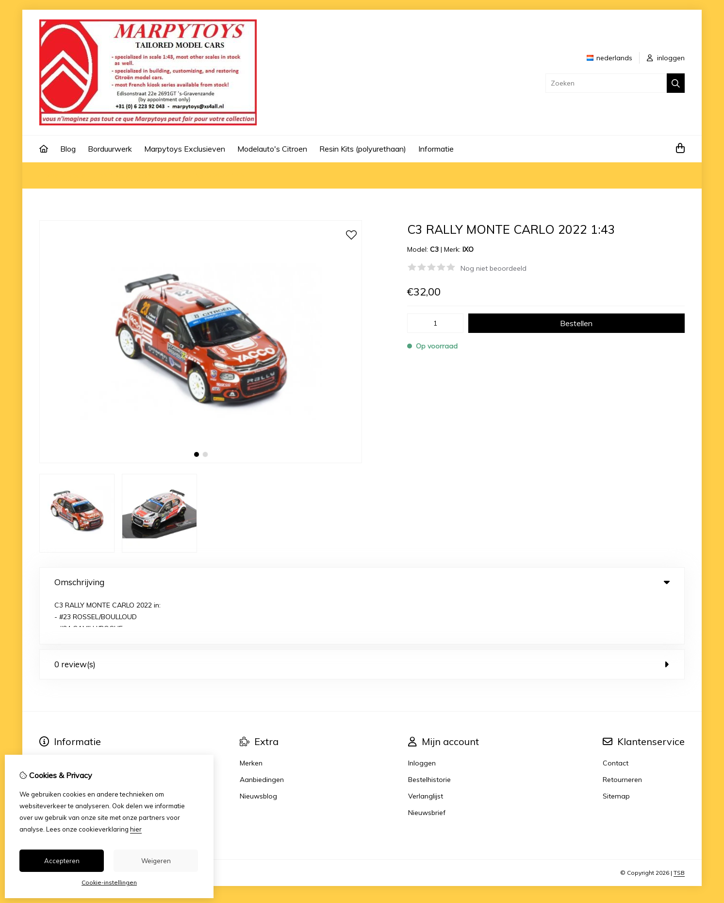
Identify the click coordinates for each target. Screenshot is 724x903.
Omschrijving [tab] (362, 582)
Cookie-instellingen (109, 882)
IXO (468, 249)
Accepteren (62, 861)
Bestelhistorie (429, 732)
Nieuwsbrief (426, 765)
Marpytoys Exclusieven (184, 149)
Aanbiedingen (262, 732)
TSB (679, 825)
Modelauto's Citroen (272, 149)
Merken (251, 716)
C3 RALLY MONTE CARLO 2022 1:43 (188, 175)
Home (49, 175)
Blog (68, 149)
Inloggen (422, 716)
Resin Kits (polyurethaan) (362, 149)
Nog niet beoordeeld (494, 268)
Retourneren (622, 732)
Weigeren (156, 861)
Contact (615, 716)
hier (136, 829)
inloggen (666, 57)
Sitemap (616, 749)
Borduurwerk (110, 149)
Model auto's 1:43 (95, 175)
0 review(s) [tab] (362, 617)
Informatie (436, 149)
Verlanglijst (425, 749)
